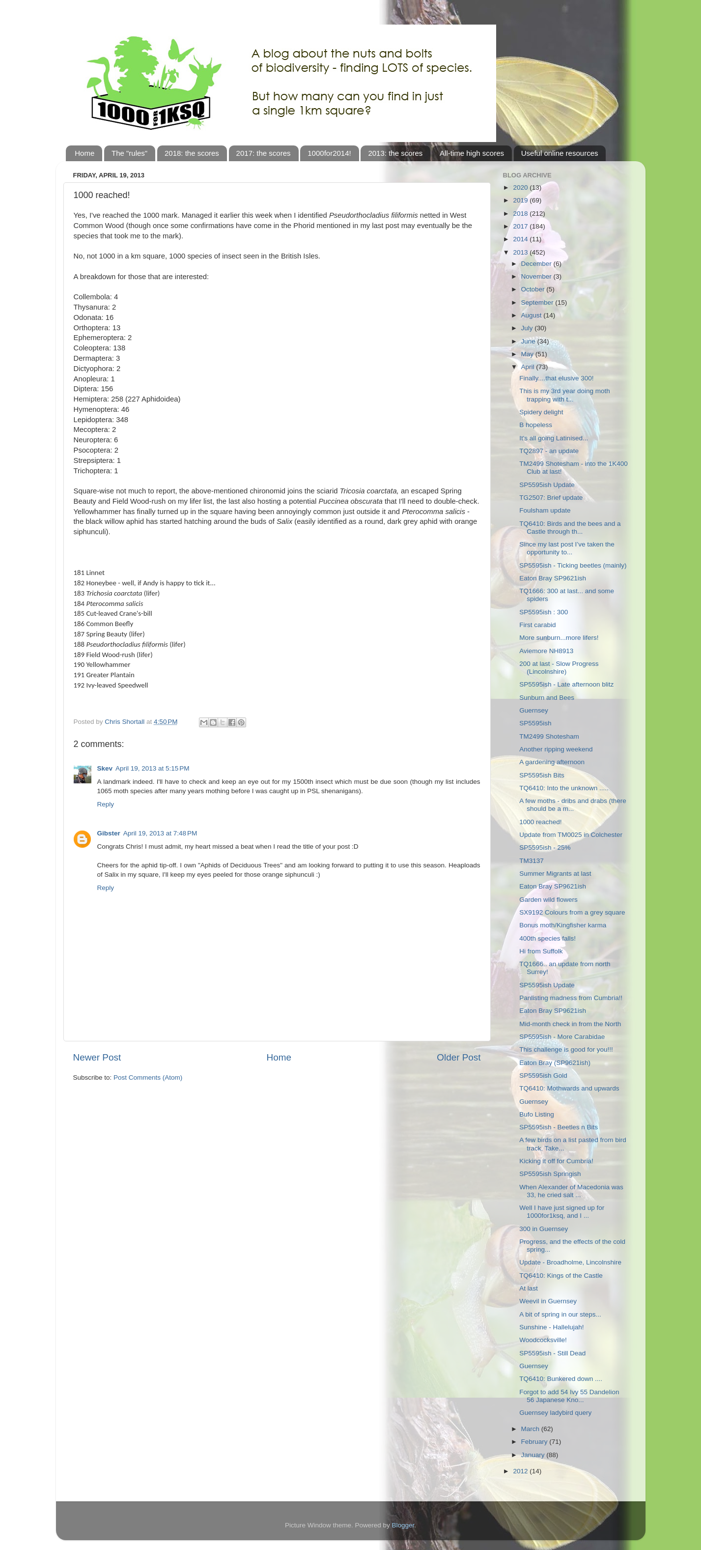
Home (84, 153)
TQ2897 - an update (549, 451)
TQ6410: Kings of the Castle (561, 1275)
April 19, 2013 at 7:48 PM (160, 833)
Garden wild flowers (548, 899)
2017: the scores (263, 153)
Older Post (458, 1057)
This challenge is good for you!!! (566, 1049)
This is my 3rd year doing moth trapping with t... (564, 394)
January (534, 1455)
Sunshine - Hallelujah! (551, 1327)
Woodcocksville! (543, 1340)
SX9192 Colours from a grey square (572, 912)
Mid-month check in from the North (570, 1024)
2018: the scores (192, 153)
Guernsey (533, 710)
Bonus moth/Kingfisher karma (562, 925)
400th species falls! (547, 938)
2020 (521, 187)
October (534, 289)
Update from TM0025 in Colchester (570, 834)
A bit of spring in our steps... (560, 1314)
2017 (521, 226)
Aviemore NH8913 (546, 651)
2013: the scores (395, 153)
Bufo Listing (536, 1114)
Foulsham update (544, 510)
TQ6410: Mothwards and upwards (569, 1088)
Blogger (403, 1525)
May (528, 354)
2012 (521, 1471)
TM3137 (531, 860)
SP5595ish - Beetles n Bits (558, 1127)
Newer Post (97, 1057)
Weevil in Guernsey (548, 1301)
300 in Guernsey (543, 1229)
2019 (521, 200)
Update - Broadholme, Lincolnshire (570, 1262)
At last (528, 1288)
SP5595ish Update (547, 484)
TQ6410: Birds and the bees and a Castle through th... (569, 527)
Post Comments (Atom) (147, 1077)
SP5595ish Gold (543, 1075)
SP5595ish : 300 (543, 612)
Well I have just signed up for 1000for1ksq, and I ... (561, 1211)
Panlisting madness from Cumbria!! (570, 998)
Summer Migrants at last (555, 873)
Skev (105, 768)
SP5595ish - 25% (544, 847)
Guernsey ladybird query (555, 1412)
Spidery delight (541, 412)
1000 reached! (540, 822)
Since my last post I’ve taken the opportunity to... (567, 548)
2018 (521, 213)
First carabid (537, 625)
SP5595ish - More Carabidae (562, 1036)
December (537, 263)
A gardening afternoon (552, 762)
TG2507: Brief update (551, 497)
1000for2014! (329, 153)
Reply (105, 804)
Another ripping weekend (555, 749)
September (538, 302)
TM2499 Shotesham (549, 736)
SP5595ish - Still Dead (552, 1353)
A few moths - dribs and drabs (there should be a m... (572, 804)
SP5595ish (535, 723)
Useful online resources (559, 153)
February (535, 1441)
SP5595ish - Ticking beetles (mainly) (572, 565)
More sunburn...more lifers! (558, 637)
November (537, 276)
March (531, 1429)
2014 (521, 239)
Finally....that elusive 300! (556, 378)
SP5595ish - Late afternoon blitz (566, 684)
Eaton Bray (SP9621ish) (554, 1062)
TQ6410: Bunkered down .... (560, 1378)
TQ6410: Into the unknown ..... (564, 788)
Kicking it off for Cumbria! (556, 1161)
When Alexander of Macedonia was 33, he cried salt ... (571, 1191)
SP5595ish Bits (541, 775)
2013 (521, 252)
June (529, 341)
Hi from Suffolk (540, 951)
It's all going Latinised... (553, 438)
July (528, 328)
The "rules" (129, 153)
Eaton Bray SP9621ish (552, 578)
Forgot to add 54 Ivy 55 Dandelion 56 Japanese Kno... (569, 1396)
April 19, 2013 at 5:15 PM (152, 768)
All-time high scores (472, 153)
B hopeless (535, 425)
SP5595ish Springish (550, 1173)
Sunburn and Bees (546, 697)
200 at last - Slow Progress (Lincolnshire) (558, 667)
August (532, 315)
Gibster (108, 833)
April (528, 367)
